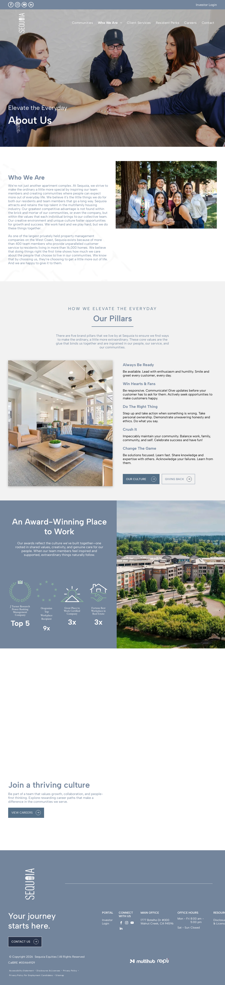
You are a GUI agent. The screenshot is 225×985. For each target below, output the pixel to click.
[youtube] (24, 4)
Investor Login (206, 5)
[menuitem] (82, 23)
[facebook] (10, 4)
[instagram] (17, 4)
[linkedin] (31, 4)
